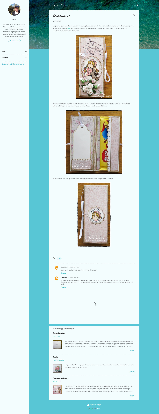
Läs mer (132, 351)
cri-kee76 (58, 4)
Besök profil (14, 40)
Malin (14, 19)
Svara (63, 273)
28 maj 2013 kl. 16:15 (74, 277)
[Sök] (138, 5)
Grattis (55, 357)
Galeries (98, 408)
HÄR (68, 28)
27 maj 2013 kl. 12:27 (74, 267)
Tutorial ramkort (59, 333)
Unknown (64, 267)
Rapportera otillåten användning (13, 64)
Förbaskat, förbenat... (61, 378)
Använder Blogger (94, 405)
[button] (134, 15)
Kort (59, 258)
